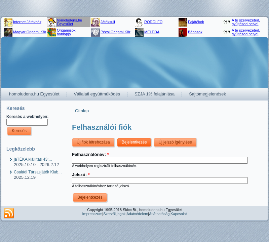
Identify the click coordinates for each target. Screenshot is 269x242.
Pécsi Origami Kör (115, 32)
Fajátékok (196, 22)
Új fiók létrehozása (93, 142)
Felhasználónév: (90, 154)
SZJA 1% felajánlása (154, 93)
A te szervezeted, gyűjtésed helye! (246, 22)
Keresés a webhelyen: (27, 116)
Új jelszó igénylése (175, 142)
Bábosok (195, 32)
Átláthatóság (159, 214)
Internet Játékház (27, 22)
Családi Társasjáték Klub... (38, 172)
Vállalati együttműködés (97, 93)
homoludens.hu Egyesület (69, 22)
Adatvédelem (137, 214)
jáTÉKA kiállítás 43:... (33, 159)
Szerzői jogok (114, 214)
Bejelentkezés (134, 142)
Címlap (82, 110)
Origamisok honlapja (66, 32)
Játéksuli (108, 22)
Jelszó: (81, 174)
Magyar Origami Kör (29, 32)
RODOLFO (153, 22)
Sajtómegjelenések (207, 93)
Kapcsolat (178, 214)
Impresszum (92, 214)
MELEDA (151, 32)
